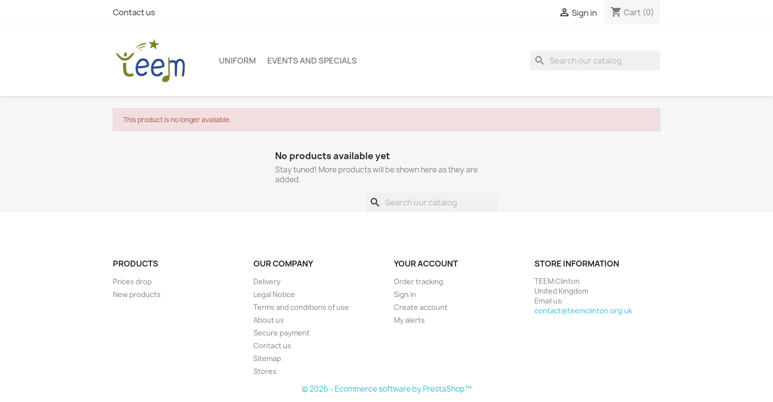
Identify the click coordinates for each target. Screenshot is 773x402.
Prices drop (132, 281)
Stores (265, 371)
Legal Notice (274, 294)
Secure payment (281, 332)
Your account (426, 263)
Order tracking (418, 281)
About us (268, 320)
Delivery (267, 281)
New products (137, 294)
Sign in (405, 294)
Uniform (237, 60)
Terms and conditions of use (301, 307)
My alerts (409, 320)
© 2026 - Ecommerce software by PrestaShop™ (387, 389)
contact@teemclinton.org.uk (583, 310)
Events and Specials (312, 60)
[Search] (595, 60)
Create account (421, 307)
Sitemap (267, 358)
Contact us (134, 12)
